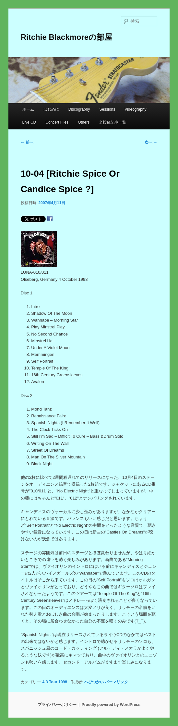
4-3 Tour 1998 (54, 682)
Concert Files (56, 122)
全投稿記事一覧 (112, 122)
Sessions (107, 109)
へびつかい (94, 682)
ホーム (28, 109)
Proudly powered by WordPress (111, 704)
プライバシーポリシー (57, 704)
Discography (79, 109)
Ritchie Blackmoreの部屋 (66, 37)
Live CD (29, 122)
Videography (135, 109)
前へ (27, 142)
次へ (151, 142)
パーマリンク (116, 682)
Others (83, 122)
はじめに (51, 109)
